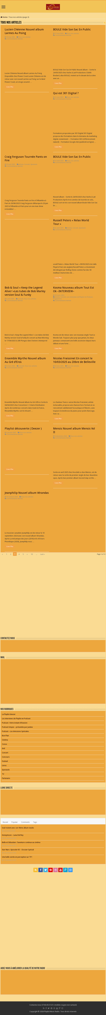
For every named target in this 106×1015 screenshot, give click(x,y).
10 (32, 554)
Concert (27, 164)
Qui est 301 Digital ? (66, 93)
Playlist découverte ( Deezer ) (23, 428)
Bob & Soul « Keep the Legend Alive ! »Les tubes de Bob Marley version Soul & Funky (25, 291)
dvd (3, 748)
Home (4, 17)
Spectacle (34, 164)
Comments (25, 822)
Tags (35, 822)
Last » (42, 554)
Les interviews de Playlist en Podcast (80, 297)
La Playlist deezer (8, 714)
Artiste (21, 164)
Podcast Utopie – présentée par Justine (17, 727)
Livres (4, 765)
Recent (5, 822)
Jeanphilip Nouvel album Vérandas (27, 492)
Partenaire (6, 778)
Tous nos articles (24, 37)
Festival (5, 761)
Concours (6, 757)
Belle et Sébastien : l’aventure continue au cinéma (21, 842)
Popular (14, 822)
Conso (4, 744)
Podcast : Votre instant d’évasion (14, 723)
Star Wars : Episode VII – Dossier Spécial (18, 850)
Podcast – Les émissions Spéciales (15, 731)
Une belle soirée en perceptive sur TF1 (17, 857)
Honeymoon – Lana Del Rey (12, 835)
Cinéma (5, 740)
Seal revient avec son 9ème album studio (18, 828)
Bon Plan (5, 736)
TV (3, 774)
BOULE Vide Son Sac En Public (72, 29)
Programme (57, 299)
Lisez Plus (9, 87)
